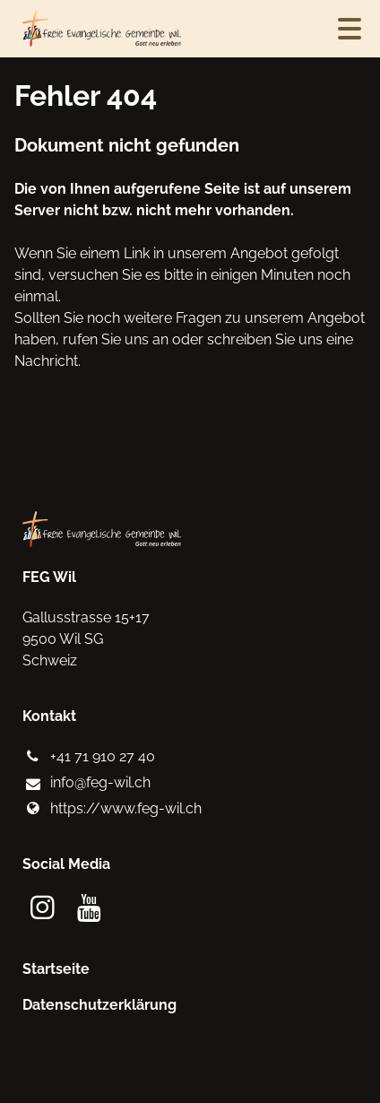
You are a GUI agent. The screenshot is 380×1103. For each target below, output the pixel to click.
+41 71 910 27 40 (88, 757)
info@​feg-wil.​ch (86, 784)
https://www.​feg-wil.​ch (111, 809)
